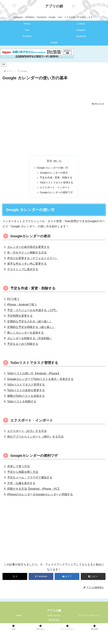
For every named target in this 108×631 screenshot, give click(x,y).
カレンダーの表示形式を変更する (28, 247)
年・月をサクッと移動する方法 (27, 253)
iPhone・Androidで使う (22, 305)
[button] (93, 577)
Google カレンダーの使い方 (52, 168)
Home (19, 616)
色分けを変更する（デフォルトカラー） (32, 259)
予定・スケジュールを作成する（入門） (32, 311)
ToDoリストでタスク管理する (56, 183)
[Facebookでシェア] (41, 577)
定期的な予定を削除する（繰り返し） (31, 328)
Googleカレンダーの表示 (54, 173)
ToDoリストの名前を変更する (26, 391)
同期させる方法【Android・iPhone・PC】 (34, 489)
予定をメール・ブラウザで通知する (29, 478)
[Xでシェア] (15, 577)
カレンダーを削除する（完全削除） (29, 339)
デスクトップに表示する (22, 270)
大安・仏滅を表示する (21, 484)
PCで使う (13, 299)
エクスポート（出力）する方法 (27, 432)
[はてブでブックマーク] (67, 577)
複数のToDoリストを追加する (26, 396)
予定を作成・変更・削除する (56, 178)
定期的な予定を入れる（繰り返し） (29, 322)
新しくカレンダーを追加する (25, 333)
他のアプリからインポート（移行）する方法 (35, 437)
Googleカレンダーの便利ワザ (56, 193)
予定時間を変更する (20, 316)
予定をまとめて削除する (22, 344)
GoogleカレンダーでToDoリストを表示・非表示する (40, 380)
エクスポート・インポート (55, 188)
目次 (49, 161)
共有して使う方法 (18, 467)
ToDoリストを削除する (21, 402)
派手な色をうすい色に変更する (27, 264)
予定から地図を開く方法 (22, 472)
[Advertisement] (54, 91)
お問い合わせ (54, 616)
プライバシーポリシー (89, 616)
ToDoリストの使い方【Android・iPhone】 (33, 374)
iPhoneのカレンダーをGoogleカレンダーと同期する (40, 495)
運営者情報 (54, 621)
